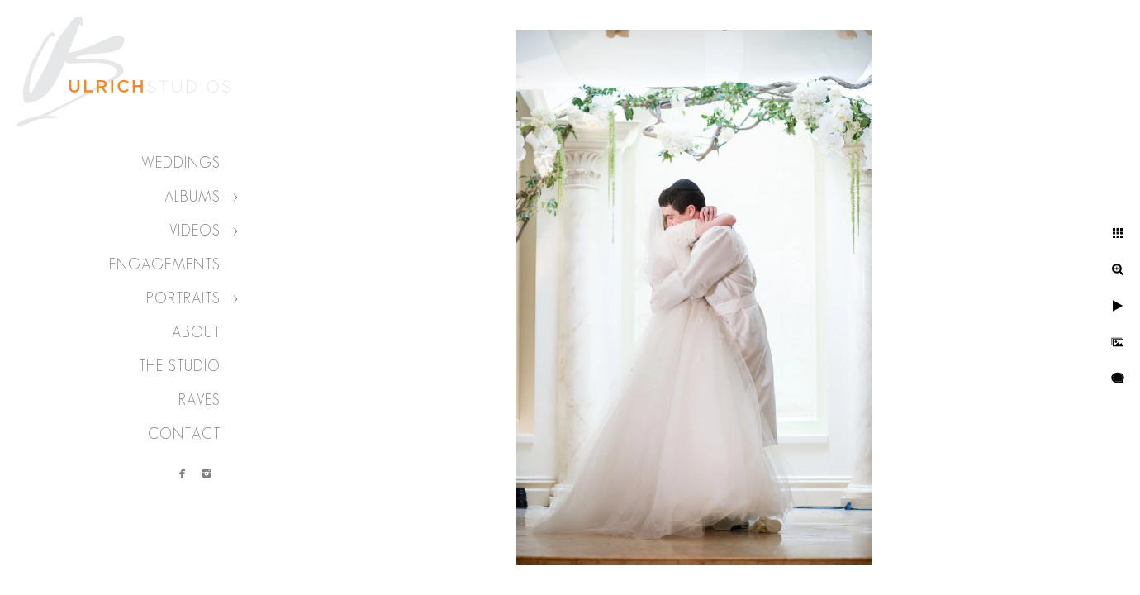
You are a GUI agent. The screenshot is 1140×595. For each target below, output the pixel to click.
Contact (184, 434)
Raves (199, 400)
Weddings (181, 163)
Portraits (183, 298)
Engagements (165, 264)
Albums (192, 196)
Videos (195, 230)
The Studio (180, 366)
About (196, 332)
